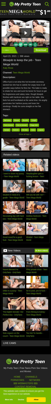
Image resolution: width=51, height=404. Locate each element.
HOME (17, 377)
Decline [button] (21, 400)
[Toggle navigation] (3, 4)
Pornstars (17, 380)
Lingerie (40, 130)
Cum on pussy (8, 125)
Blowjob (16, 120)
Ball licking (7, 120)
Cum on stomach (22, 125)
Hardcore (15, 130)
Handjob (6, 130)
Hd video (24, 130)
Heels (33, 130)
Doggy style (34, 125)
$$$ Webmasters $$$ (25, 383)
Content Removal (25, 387)
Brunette (25, 120)
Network (34, 380)
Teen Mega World (21, 72)
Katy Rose (8, 68)
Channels (31, 377)
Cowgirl (34, 120)
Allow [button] (36, 400)
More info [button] (9, 400)
